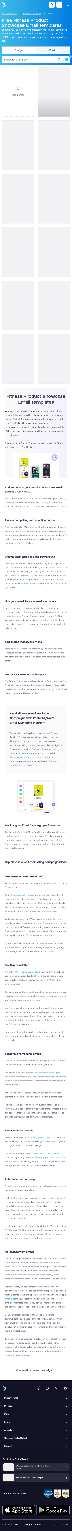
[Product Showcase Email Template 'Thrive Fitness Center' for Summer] (54, 198)
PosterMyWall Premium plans (25, 757)
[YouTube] (65, 1388)
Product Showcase (32, 13)
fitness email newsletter (26, 972)
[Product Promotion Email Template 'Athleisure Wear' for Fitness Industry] (18, 145)
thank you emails (18, 895)
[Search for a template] (30, 60)
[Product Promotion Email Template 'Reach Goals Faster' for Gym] (54, 252)
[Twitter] (56, 1388)
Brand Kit (25, 583)
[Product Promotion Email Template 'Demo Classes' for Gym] (18, 305)
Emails (52, 50)
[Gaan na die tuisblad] (3, 5)
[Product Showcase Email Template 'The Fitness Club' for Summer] (18, 252)
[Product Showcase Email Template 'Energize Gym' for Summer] (54, 359)
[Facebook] (38, 1388)
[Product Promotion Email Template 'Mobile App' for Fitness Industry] (18, 359)
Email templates (9, 13)
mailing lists (10, 1298)
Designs (19, 50)
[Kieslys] (67, 4)
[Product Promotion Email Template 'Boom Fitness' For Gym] (54, 145)
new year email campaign (46, 1072)
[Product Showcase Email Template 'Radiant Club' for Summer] (54, 92)
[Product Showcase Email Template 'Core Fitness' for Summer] (18, 198)
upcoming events (36, 1137)
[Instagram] (47, 1388)
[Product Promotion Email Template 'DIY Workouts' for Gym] (54, 305)
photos (34, 506)
